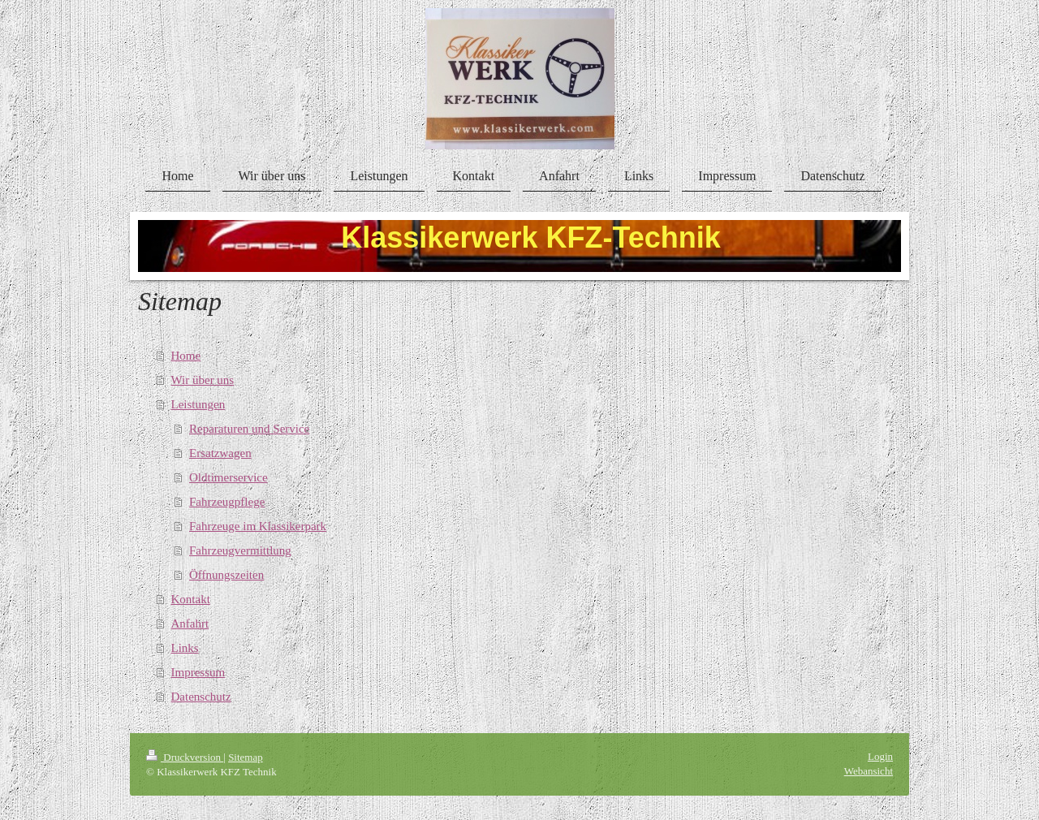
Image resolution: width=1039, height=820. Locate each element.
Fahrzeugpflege (227, 501)
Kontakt (190, 599)
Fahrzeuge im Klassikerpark (257, 526)
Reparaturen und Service (249, 428)
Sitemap (245, 757)
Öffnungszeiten (226, 574)
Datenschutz (201, 696)
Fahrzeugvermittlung (240, 550)
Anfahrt (190, 623)
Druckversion (184, 757)
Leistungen (198, 404)
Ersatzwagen (220, 453)
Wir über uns (203, 379)
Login (880, 756)
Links (185, 647)
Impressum (198, 672)
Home (186, 355)
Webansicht (868, 771)
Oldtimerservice (228, 477)
